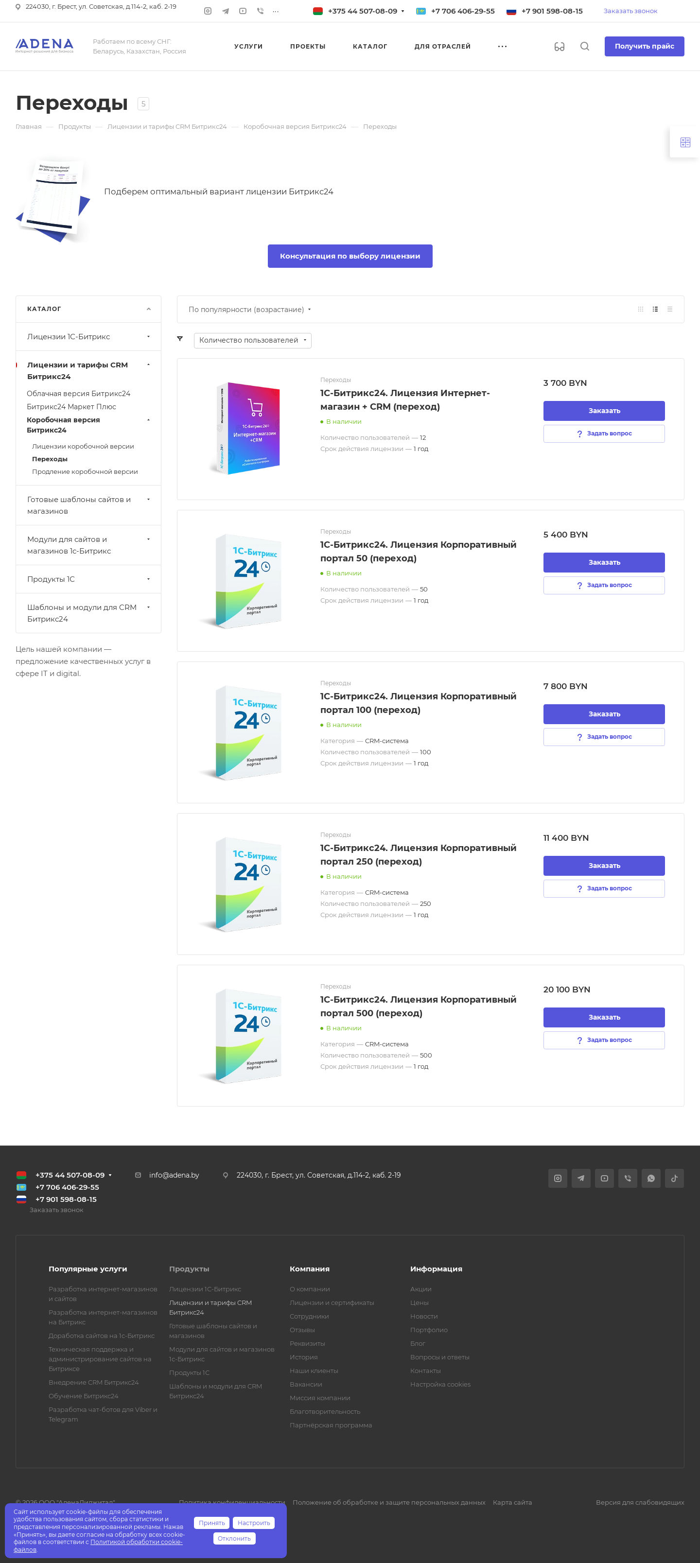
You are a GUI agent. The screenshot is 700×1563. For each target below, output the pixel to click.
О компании (310, 1289)
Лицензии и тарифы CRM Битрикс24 (89, 370)
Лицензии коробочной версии (83, 446)
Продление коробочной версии (85, 471)
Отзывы (302, 1330)
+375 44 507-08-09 (362, 11)
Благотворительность (325, 1411)
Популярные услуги (88, 1268)
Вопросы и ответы (440, 1357)
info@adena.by (174, 1175)
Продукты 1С (89, 579)
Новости (424, 1316)
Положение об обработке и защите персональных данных (389, 1502)
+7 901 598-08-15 (552, 11)
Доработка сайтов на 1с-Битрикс (102, 1335)
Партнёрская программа (331, 1425)
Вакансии (306, 1384)
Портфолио (429, 1330)
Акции (421, 1289)
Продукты (189, 1268)
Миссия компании (320, 1398)
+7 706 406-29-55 (463, 11)
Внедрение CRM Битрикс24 (94, 1382)
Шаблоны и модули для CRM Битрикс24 (89, 613)
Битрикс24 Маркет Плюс (71, 406)
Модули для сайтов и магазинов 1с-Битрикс (89, 545)
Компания (310, 1268)
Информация (436, 1268)
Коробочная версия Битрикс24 (89, 425)
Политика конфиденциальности (232, 1502)
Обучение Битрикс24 (84, 1396)
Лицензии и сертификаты (332, 1302)
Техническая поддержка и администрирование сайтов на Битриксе (100, 1358)
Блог (417, 1343)
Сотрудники (309, 1316)
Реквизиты (307, 1343)
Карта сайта (512, 1502)
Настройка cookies (440, 1384)
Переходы (50, 459)
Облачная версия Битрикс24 (78, 393)
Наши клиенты (314, 1370)
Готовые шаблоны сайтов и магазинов (89, 505)
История (304, 1357)
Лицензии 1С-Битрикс (89, 336)
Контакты (425, 1370)
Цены (419, 1302)
